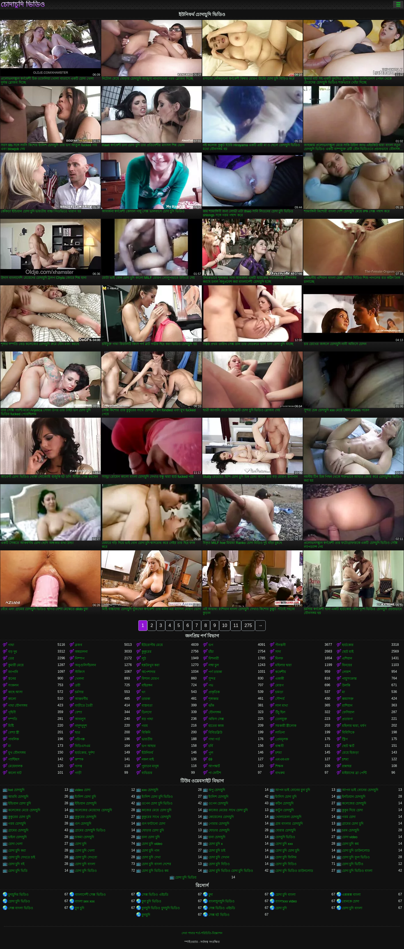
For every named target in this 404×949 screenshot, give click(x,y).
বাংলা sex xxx (85, 901)
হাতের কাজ (216, 726)
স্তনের (12, 679)
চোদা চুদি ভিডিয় (185, 877)
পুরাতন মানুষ (150, 766)
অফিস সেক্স (216, 719)
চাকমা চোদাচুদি (84, 837)
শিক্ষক (279, 766)
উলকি (346, 685)
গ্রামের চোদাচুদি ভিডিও (90, 830)
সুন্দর (211, 679)
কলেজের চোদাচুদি (354, 803)
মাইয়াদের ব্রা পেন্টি (354, 773)
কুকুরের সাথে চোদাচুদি (156, 817)
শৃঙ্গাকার (213, 699)
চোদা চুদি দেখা (151, 857)
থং (143, 692)
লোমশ (346, 672)
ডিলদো (147, 712)
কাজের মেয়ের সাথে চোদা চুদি (228, 810)
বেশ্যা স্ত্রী (13, 732)
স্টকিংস (80, 672)
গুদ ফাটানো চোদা (153, 824)
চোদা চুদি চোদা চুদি (287, 851)
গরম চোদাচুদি (17, 824)
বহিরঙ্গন (147, 685)
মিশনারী (213, 658)
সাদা (278, 652)
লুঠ (144, 658)
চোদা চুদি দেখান (218, 857)
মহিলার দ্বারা (283, 665)
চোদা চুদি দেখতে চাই (21, 857)
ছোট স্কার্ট (348, 746)
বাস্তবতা (147, 705)
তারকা (146, 699)
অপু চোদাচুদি (216, 790)
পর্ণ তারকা (215, 672)
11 (235, 625)
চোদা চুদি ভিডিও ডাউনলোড (294, 871)
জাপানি (13, 672)
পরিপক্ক (80, 739)
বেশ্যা (78, 712)
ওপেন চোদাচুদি (218, 803)
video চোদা (82, 790)
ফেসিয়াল (348, 712)
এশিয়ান (347, 658)
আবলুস (80, 719)
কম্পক (79, 759)
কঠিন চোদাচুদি (284, 803)
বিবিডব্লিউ (215, 732)
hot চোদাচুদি (16, 790)
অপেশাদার (148, 672)
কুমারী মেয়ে (16, 665)
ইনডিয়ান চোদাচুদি (353, 797)
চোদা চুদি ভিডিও (86, 871)
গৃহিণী (12, 712)
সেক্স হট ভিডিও (218, 915)
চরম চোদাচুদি (350, 830)
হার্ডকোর (348, 645)
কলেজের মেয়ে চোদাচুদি (24, 810)
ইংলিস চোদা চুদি (286, 797)
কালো (12, 699)
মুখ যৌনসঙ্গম (17, 753)
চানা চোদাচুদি (216, 837)
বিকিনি (146, 732)
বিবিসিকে (348, 732)
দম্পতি (12, 719)
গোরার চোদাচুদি (218, 824)
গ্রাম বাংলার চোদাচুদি (289, 824)
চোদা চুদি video (152, 844)
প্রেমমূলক (281, 739)
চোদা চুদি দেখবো (86, 857)
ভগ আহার (149, 746)
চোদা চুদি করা (17, 851)
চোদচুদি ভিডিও (285, 837)
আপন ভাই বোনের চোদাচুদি (360, 790)
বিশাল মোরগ (150, 679)
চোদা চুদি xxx (284, 844)
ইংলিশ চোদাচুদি (218, 797)
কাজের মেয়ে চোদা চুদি (156, 810)
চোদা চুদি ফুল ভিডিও (356, 857)
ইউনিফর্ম (147, 753)
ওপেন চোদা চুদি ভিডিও (157, 803)
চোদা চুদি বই (16, 864)
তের (11, 658)
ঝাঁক (211, 705)
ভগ (210, 645)
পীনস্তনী (280, 645)
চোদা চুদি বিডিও (286, 864)
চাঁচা (211, 652)
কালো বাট (15, 773)
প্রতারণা (347, 719)
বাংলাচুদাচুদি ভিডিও (221, 901)
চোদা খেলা (15, 844)
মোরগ (279, 685)
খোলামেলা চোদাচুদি (288, 817)
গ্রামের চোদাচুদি (18, 830)
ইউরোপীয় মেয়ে (152, 645)
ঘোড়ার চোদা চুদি (153, 830)
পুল (210, 753)
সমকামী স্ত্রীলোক (285, 726)
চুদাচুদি (146, 915)
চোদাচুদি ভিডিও (23, 4)
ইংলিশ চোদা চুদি (85, 797)
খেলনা (79, 679)
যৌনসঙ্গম (214, 712)
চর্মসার (79, 692)
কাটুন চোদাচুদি (284, 810)
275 (248, 625)
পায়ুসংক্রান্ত (349, 679)
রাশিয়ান (347, 705)
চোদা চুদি (80, 844)
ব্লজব (78, 645)
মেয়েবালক (15, 766)
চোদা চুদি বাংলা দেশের (156, 864)
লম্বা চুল (213, 665)
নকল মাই (148, 759)
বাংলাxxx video (286, 901)
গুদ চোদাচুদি (83, 824)
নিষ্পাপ (79, 658)
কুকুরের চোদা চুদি (19, 817)
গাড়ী (78, 773)
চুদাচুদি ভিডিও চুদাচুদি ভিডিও (161, 908)
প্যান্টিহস (13, 759)
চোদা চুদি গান (150, 851)
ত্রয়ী (77, 685)
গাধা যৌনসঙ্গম (17, 705)
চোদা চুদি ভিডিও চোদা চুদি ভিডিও (230, 871)
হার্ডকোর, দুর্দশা (85, 753)
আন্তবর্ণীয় (81, 699)
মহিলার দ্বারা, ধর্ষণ (354, 726)
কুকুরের (147, 652)
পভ (210, 685)
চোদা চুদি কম (350, 844)
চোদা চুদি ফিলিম (286, 857)
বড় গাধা (147, 719)
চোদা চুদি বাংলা (85, 864)
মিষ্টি (11, 726)
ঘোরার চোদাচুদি (285, 830)
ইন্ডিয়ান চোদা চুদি (19, 803)
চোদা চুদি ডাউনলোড (356, 851)
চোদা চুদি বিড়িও (219, 864)
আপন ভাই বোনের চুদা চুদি (292, 790)
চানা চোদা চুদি (151, 837)
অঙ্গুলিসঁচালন (85, 665)
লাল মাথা (281, 705)
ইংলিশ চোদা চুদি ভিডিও (157, 797)
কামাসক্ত (348, 699)
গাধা (11, 645)
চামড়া (279, 692)
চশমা (278, 753)
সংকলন (13, 685)
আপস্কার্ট (214, 766)
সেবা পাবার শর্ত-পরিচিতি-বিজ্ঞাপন (202, 933)
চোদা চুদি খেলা (85, 851)
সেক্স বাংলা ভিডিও (20, 908)
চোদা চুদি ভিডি (17, 871)
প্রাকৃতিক (214, 692)
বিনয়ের (347, 665)
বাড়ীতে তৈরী (84, 705)
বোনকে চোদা (350, 901)
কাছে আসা (15, 692)
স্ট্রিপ (345, 739)
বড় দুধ (12, 652)
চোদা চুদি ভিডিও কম (155, 871)
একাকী (279, 679)
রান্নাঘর (347, 766)
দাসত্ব (78, 766)
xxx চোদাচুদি (150, 790)
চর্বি (210, 746)
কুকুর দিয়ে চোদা (352, 810)
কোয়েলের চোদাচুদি (221, 817)
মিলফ (279, 658)
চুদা (210, 895)
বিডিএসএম (82, 746)
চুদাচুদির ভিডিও (18, 895)
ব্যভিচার (147, 773)
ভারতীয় (147, 739)
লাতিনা (280, 732)
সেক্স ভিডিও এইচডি (155, 895)
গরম (145, 726)
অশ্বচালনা (81, 652)
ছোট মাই (348, 652)
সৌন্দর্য (279, 699)
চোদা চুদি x (215, 844)
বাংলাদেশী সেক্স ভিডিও (90, 895)
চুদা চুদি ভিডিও (151, 901)
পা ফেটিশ (214, 773)
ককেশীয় (280, 672)
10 (224, 625)
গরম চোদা (348, 817)
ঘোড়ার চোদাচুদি (218, 830)
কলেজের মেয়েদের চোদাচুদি (93, 810)
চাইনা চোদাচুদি (17, 837)
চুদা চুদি (79, 908)
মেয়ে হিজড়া (350, 753)
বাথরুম (280, 773)
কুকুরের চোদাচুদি (85, 817)
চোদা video (349, 837)
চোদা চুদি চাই (216, 851)
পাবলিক (13, 739)
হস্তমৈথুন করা (150, 665)
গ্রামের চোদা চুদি (352, 824)
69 (210, 759)
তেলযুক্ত (281, 719)
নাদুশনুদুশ (81, 726)
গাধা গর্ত (214, 739)
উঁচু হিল (280, 712)
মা (343, 692)
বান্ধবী (279, 746)
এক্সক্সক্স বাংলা (351, 895)
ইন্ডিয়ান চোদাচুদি (86, 803)
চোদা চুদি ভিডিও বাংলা (357, 871)
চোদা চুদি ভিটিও (352, 864)
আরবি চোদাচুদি (18, 797)
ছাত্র (77, 732)
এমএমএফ (282, 759)
